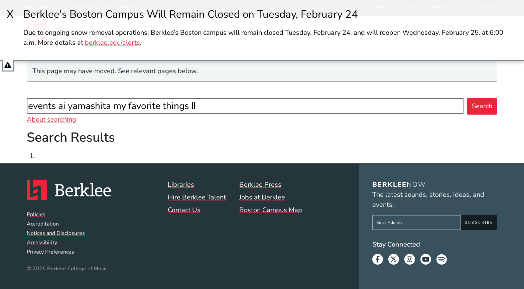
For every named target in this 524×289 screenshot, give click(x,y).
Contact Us (184, 209)
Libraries (181, 184)
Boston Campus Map (270, 209)
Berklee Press (260, 184)
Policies (36, 214)
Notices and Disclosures (56, 233)
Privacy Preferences (50, 252)
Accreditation (43, 224)
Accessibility (42, 242)
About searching (51, 119)
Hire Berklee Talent (197, 197)
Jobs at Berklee (262, 197)
